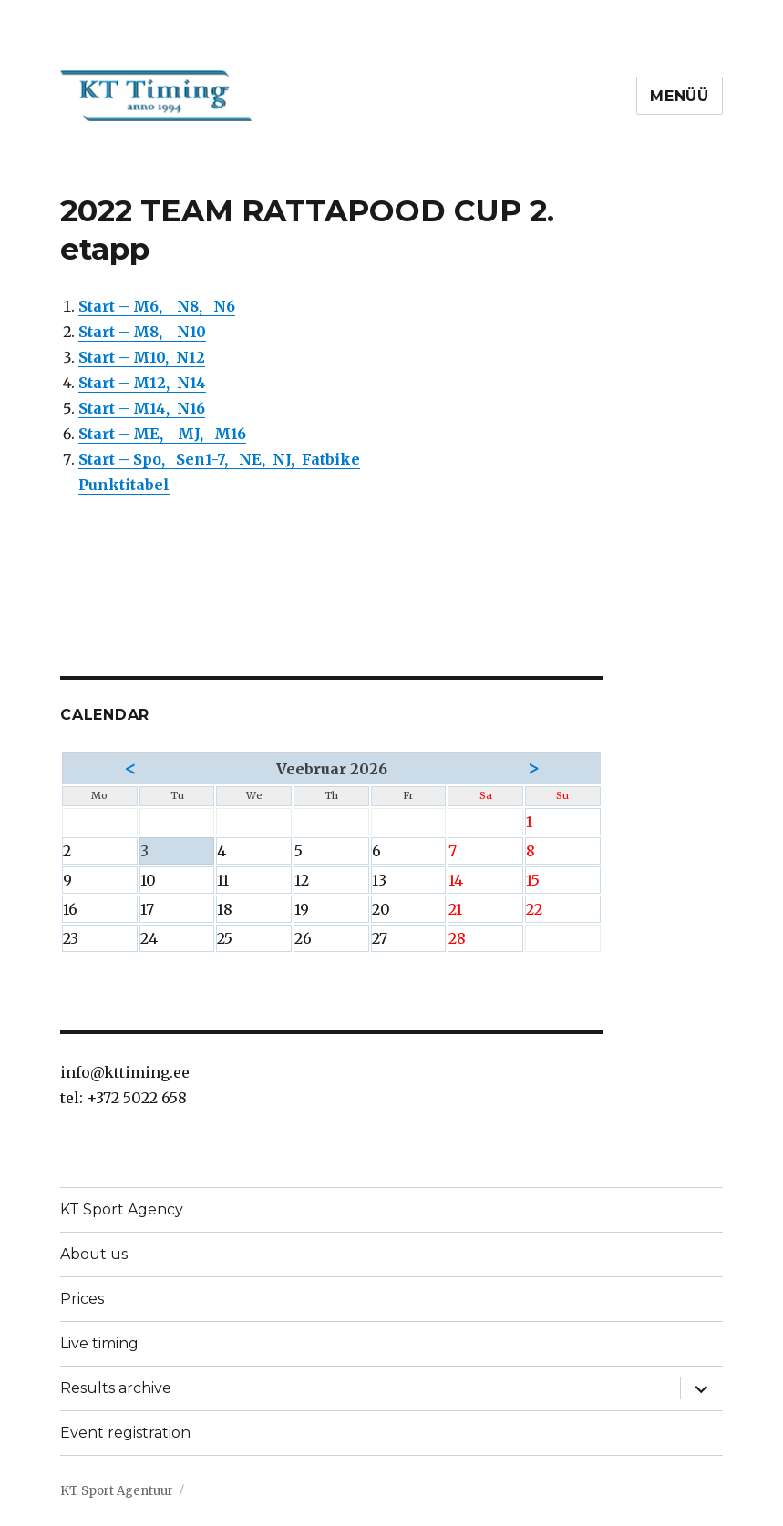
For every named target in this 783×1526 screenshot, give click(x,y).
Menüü (679, 96)
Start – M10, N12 (141, 357)
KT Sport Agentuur (116, 1491)
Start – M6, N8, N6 (156, 306)
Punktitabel (124, 485)
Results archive (115, 1388)
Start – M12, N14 (142, 383)
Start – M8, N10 (142, 332)
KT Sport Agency (121, 1209)
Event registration (125, 1432)
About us (94, 1254)
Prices (82, 1298)
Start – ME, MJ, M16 (162, 434)
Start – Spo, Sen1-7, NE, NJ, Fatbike (219, 459)
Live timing (99, 1343)
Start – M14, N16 (141, 408)
